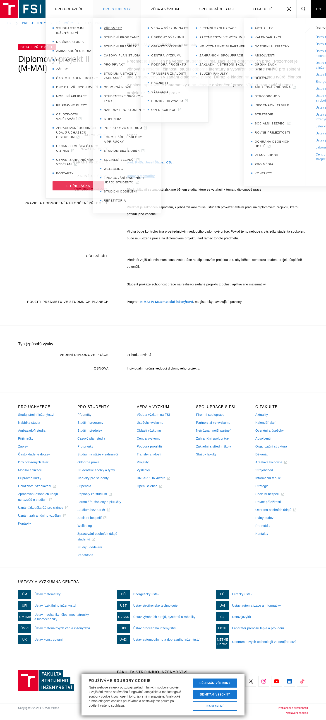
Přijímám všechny (214, 683)
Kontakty (24, 523)
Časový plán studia (91, 438)
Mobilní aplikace (30, 470)
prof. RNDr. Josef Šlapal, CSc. (150, 162)
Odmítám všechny (215, 694)
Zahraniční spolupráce (212, 438)
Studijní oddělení (89, 547)
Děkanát (261, 454)
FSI (9, 23)
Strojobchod (264, 470)
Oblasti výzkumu (149, 430)
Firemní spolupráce (210, 414)
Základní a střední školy (213, 446)
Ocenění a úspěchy (269, 430)
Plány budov (264, 518)
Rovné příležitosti (268, 502)
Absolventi (263, 438)
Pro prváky (85, 446)
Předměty (64, 23)
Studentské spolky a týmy (96, 470)
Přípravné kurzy (29, 478)
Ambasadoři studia (32, 430)
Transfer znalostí (149, 454)
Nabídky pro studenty (93, 478)
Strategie (262, 486)
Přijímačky (25, 438)
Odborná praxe (88, 462)
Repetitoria (85, 555)
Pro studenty (117, 9)
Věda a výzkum (165, 9)
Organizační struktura (271, 446)
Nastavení (214, 706)
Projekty (143, 462)
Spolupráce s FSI (216, 9)
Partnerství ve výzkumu (213, 422)
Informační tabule (268, 478)
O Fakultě (263, 9)
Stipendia (84, 486)
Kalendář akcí (265, 422)
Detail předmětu (98, 23)
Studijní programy (90, 422)
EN (318, 9)
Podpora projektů (149, 446)
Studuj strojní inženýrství (36, 414)
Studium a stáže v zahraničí (97, 454)
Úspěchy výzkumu (150, 422)
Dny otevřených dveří (33, 462)
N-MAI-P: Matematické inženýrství (166, 302)
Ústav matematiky (141, 176)
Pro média (262, 526)
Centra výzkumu (149, 438)
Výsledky (143, 470)
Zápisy (23, 446)
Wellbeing (84, 526)
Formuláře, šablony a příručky (99, 502)
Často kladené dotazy (34, 454)
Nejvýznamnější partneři (214, 430)
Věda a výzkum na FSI (153, 414)
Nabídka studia (29, 422)
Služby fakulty (206, 454)
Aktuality (261, 414)
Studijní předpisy (89, 430)
